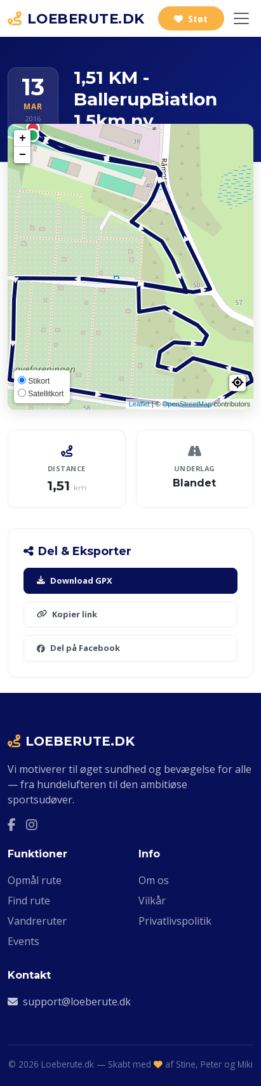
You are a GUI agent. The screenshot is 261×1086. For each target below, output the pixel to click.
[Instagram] (31, 825)
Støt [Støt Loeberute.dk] (191, 19)
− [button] (22, 155)
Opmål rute (35, 880)
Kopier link (67, 614)
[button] (237, 383)
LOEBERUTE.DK (76, 18)
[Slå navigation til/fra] (241, 18)
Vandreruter (37, 921)
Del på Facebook (78, 648)
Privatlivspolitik (174, 921)
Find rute (29, 901)
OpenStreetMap (187, 404)
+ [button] (22, 138)
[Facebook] (12, 825)
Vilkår (152, 901)
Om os (153, 880)
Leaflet (139, 404)
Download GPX (74, 580)
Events (23, 941)
